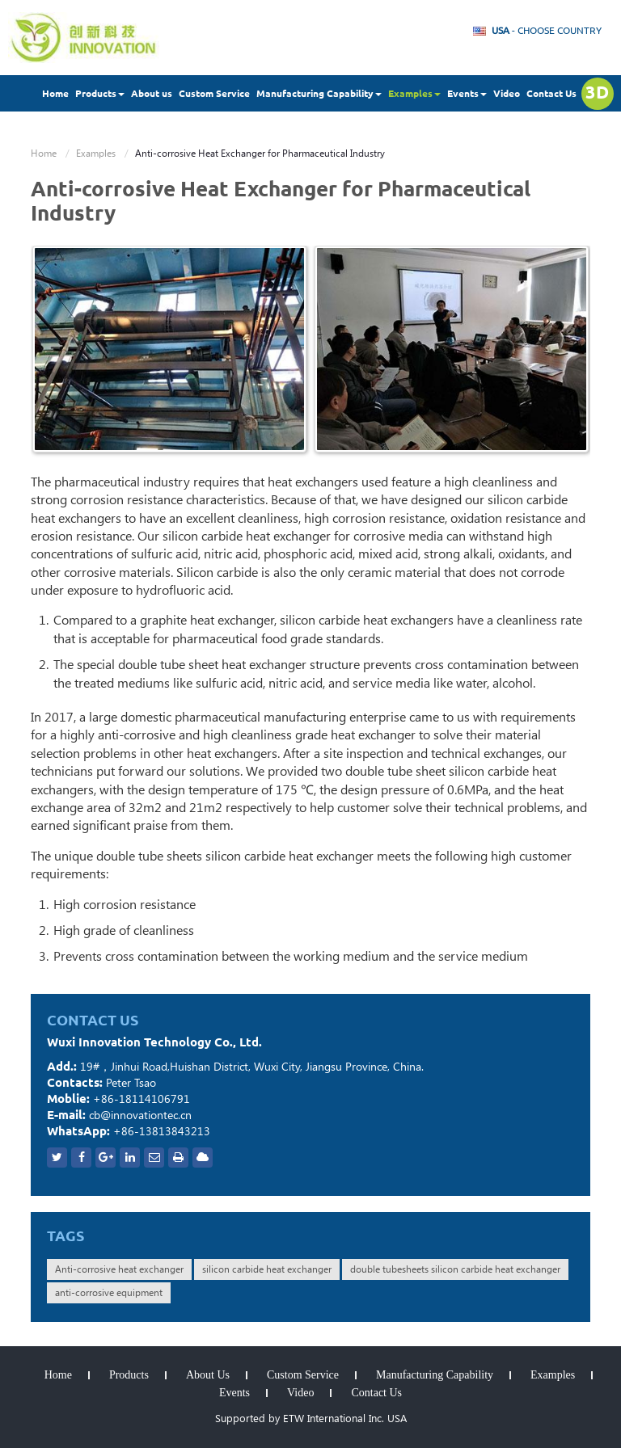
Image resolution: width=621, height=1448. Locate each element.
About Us (208, 1375)
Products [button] (100, 93)
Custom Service (214, 93)
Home (55, 93)
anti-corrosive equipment (109, 1293)
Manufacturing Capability (434, 1375)
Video (506, 93)
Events (234, 1393)
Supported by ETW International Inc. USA (311, 1418)
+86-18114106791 (141, 1098)
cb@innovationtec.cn (140, 1115)
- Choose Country (547, 31)
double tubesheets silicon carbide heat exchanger (455, 1269)
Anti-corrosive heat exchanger (119, 1269)
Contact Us (551, 93)
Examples (96, 153)
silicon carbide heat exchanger (267, 1269)
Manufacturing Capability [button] (319, 93)
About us (151, 93)
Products (129, 1375)
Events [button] (467, 93)
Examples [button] (414, 93)
